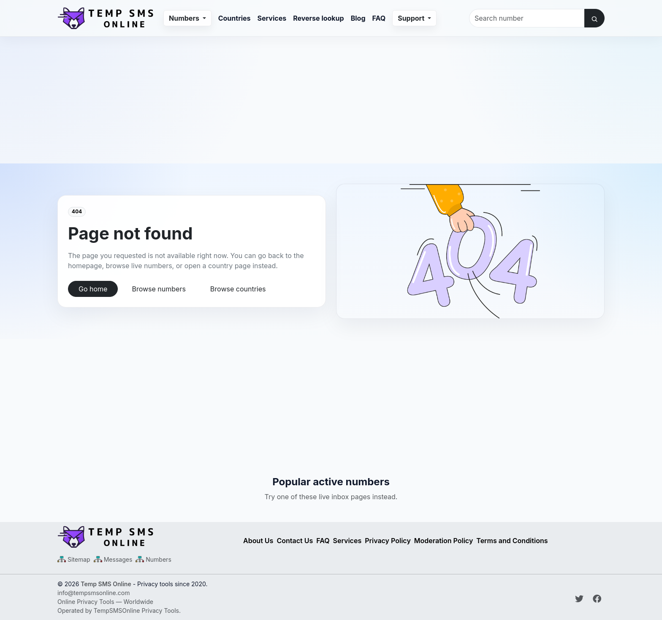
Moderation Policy (443, 540)
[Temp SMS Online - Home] (145, 536)
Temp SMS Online (106, 583)
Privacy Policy (388, 540)
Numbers (185, 18)
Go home (93, 289)
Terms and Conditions (512, 540)
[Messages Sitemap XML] (113, 559)
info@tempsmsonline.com (93, 592)
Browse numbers (158, 289)
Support (412, 18)
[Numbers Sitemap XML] (153, 559)
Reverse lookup (318, 18)
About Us (258, 540)
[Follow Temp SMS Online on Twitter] (580, 599)
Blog (358, 18)
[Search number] (527, 18)
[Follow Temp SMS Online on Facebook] (597, 599)
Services (272, 18)
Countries (234, 18)
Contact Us (295, 540)
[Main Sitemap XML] (73, 559)
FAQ (379, 18)
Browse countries (238, 289)
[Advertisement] (331, 96)
